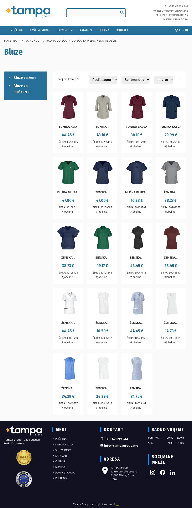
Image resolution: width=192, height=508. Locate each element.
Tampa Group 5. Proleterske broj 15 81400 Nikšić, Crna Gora (118, 473)
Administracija (63, 472)
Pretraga (60, 478)
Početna (16, 30)
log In (181, 30)
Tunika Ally (68, 127)
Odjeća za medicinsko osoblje (94, 40)
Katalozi (85, 30)
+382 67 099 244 (176, 6)
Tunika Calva (136, 127)
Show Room (64, 30)
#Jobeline (67, 146)
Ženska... (102, 192)
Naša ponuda (39, 30)
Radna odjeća (56, 40)
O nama (104, 30)
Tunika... (102, 127)
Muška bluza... (68, 192)
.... (117, 504)
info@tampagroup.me (170, 10)
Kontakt (122, 30)
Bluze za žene (21, 77)
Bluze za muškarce (18, 88)
